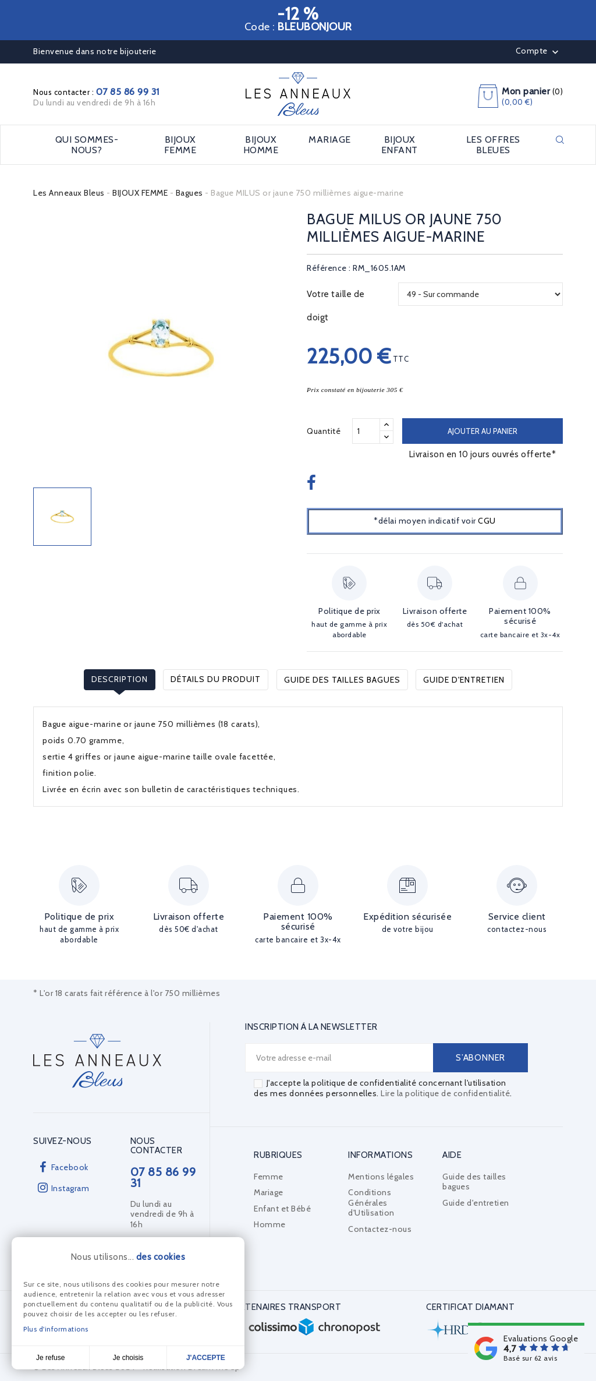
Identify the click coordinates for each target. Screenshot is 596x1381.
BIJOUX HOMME (261, 145)
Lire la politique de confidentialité (445, 1093)
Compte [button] (539, 52)
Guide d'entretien (464, 679)
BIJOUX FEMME (180, 145)
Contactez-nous (379, 1229)
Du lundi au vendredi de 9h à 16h (94, 102)
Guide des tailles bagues (342, 679)
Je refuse (50, 1358)
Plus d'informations (55, 1329)
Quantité (323, 431)
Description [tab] (119, 679)
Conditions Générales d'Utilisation (371, 1202)
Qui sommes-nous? (87, 145)
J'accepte (205, 1358)
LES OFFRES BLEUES (493, 145)
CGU (487, 520)
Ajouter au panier (482, 431)
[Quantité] (366, 431)
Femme (268, 1176)
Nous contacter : (96, 92)
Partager (313, 484)
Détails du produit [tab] (216, 679)
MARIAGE (329, 140)
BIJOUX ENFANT (399, 145)
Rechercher (560, 139)
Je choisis (128, 1358)
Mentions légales (381, 1176)
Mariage (268, 1192)
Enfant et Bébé (282, 1208)
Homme (270, 1224)
